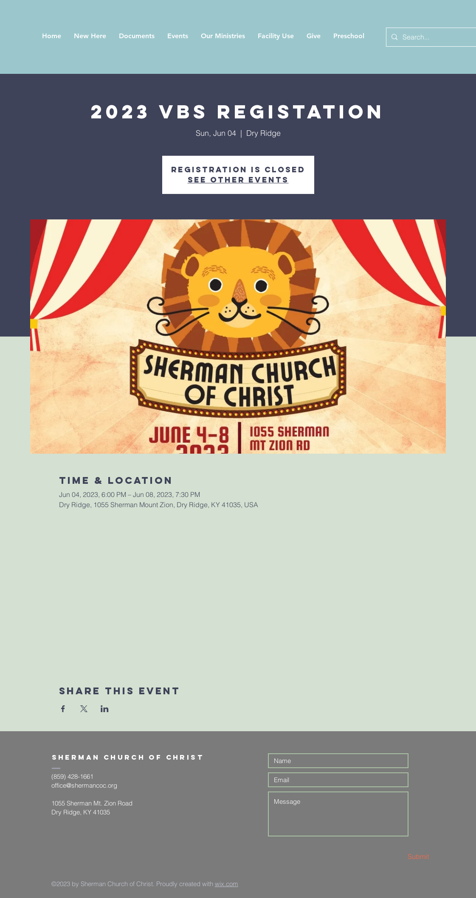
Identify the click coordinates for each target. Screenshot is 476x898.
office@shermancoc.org (84, 785)
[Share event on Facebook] (63, 708)
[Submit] (399, 856)
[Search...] (433, 37)
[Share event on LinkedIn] (105, 708)
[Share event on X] (84, 708)
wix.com (226, 884)
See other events (238, 180)
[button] (90, 36)
